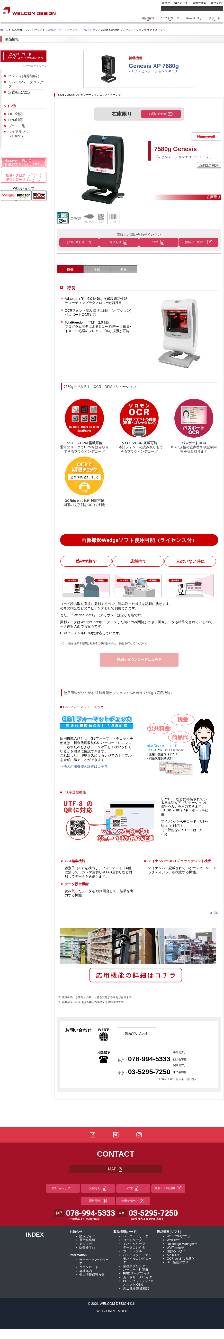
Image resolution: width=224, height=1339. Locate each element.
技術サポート (133, 1201)
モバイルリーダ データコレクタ (134, 1245)
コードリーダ (132, 1240)
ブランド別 (16, 126)
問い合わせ (62, 1188)
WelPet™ (173, 1240)
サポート (214, 19)
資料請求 (98, 1201)
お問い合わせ (161, 114)
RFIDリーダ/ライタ (136, 1273)
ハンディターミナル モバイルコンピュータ (137, 1258)
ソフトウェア (170, 19)
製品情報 (148, 19)
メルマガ (85, 1244)
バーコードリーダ (135, 1236)
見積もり (119, 242)
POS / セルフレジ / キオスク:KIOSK (138, 1282)
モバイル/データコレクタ (25, 84)
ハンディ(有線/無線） (24, 76)
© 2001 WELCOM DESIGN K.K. (112, 1304)
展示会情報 (199, 2)
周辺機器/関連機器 (136, 1288)
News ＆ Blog (194, 18)
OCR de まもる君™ (181, 1258)
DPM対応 (15, 120)
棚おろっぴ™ (176, 1251)
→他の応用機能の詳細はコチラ (84, 766)
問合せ (166, 2)
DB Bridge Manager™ (182, 1244)
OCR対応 (15, 114)
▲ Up (213, 912)
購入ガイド (181, 2)
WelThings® (175, 1247)
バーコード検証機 (135, 1270)
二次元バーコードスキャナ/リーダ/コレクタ (71, 29)
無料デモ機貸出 (198, 242)
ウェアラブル (132, 1251)
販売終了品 (87, 1247)
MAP (115, 1169)
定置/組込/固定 (19, 92)
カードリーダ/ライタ (137, 1277)
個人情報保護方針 (92, 1274)
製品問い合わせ (137, 1033)
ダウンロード (88, 1267)
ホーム (4, 29)
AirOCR (173, 1255)
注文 (158, 242)
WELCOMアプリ (178, 1236)
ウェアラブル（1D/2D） (18, 134)
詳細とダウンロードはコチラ (139, 659)
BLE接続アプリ (177, 1262)
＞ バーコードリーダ (34, 65)
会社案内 (216, 2)
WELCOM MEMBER (111, 1311)
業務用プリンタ (134, 1266)
